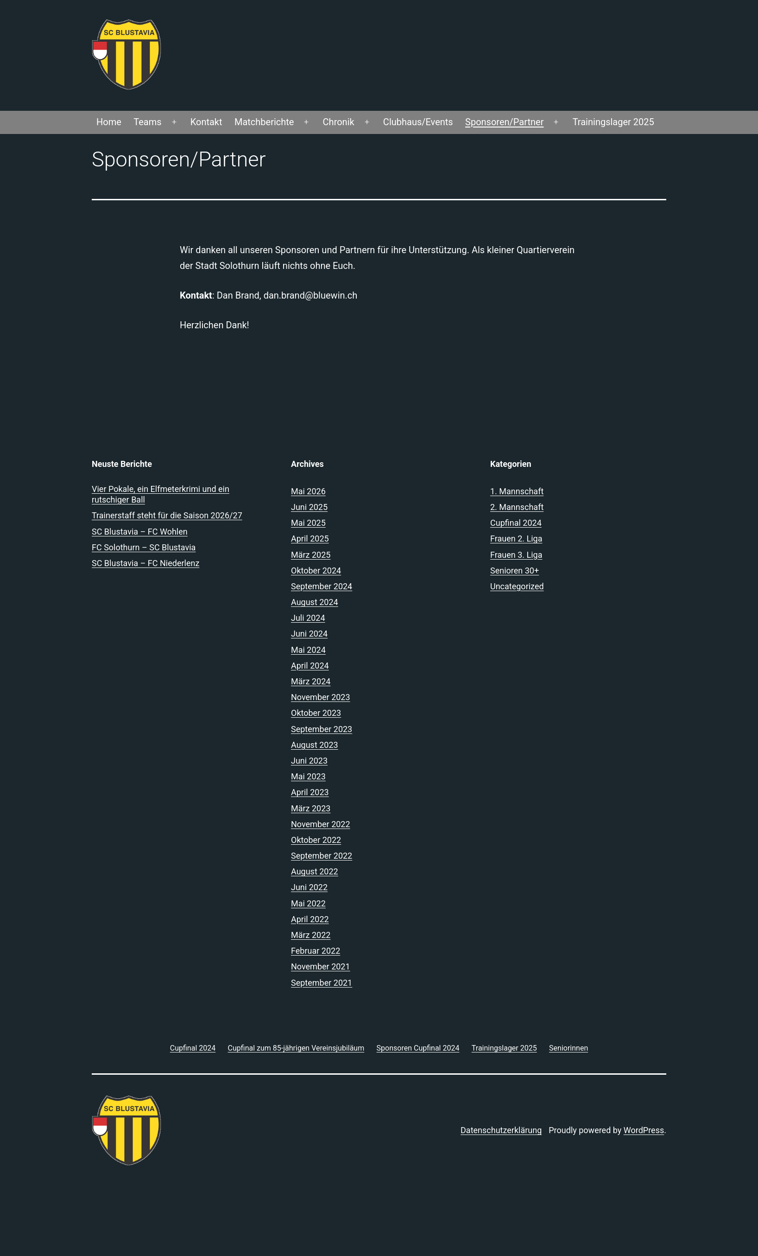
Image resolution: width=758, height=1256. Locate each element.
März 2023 (310, 808)
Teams (147, 122)
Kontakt (206, 122)
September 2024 (321, 586)
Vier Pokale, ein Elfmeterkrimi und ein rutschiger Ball (160, 494)
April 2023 (310, 792)
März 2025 (310, 555)
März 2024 (310, 681)
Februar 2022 (315, 951)
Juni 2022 (309, 887)
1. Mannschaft (516, 491)
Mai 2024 (308, 650)
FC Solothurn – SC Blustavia (144, 547)
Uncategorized (517, 586)
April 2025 (310, 538)
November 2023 (320, 697)
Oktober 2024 (316, 570)
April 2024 (310, 665)
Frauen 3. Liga (516, 555)
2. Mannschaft (516, 507)
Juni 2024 (309, 633)
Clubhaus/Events (418, 122)
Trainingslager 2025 (613, 122)
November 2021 (320, 966)
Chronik (338, 122)
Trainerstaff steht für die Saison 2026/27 (167, 515)
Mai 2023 (308, 776)
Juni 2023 (309, 760)
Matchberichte (264, 122)
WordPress (644, 1130)
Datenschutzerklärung (501, 1130)
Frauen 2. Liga (516, 538)
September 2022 (321, 856)
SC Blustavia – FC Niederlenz (145, 563)
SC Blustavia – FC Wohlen (140, 531)
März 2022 (310, 935)
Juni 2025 (309, 507)
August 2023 (314, 745)
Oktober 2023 (316, 713)
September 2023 (321, 729)
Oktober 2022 (316, 840)
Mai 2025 (308, 523)
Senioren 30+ (514, 570)
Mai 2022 (308, 903)
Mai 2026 (308, 491)
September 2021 (321, 983)
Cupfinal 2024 (516, 523)
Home (108, 122)
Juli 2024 (308, 618)
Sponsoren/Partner (504, 122)
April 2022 (310, 919)
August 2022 (314, 871)
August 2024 (314, 602)
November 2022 (320, 824)
